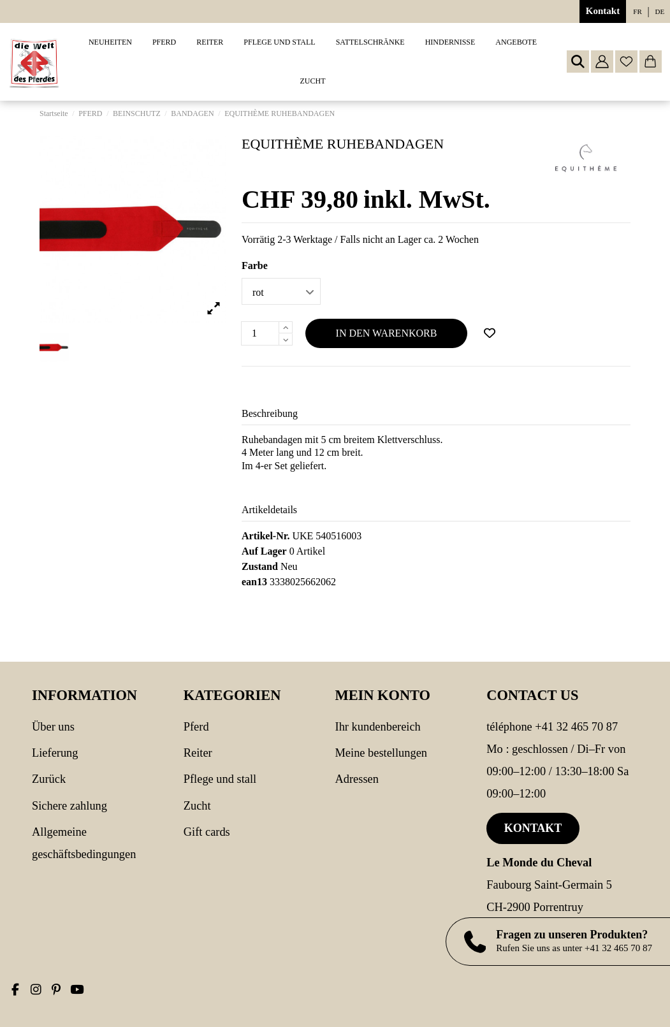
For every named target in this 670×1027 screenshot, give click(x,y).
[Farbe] (281, 291)
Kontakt (603, 11)
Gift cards (207, 832)
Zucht (197, 805)
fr (637, 11)
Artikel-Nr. (265, 535)
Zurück (49, 779)
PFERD (196, 726)
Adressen (357, 779)
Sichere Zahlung (69, 805)
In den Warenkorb (386, 333)
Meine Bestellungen (381, 753)
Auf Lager (264, 551)
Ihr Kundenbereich (378, 726)
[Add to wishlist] (490, 333)
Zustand (260, 566)
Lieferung (55, 753)
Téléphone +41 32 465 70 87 (552, 726)
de (660, 11)
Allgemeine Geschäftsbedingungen (84, 843)
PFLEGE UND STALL (220, 779)
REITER (198, 753)
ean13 (254, 581)
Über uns (53, 726)
